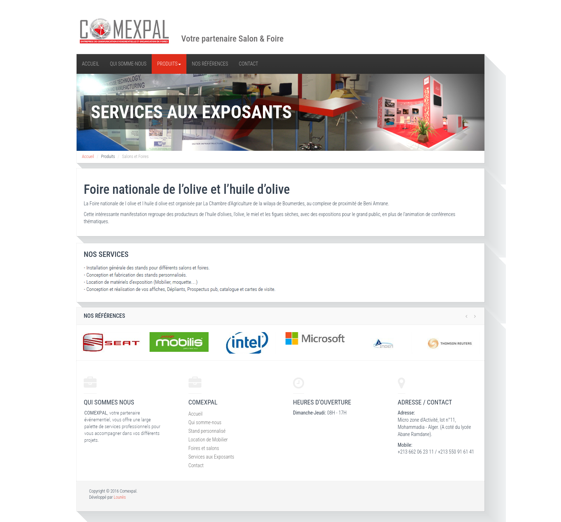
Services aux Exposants (211, 457)
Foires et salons (204, 448)
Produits (169, 64)
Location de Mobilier (208, 439)
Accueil (90, 64)
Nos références (210, 64)
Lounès (120, 497)
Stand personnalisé (207, 431)
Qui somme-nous (128, 64)
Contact (248, 64)
